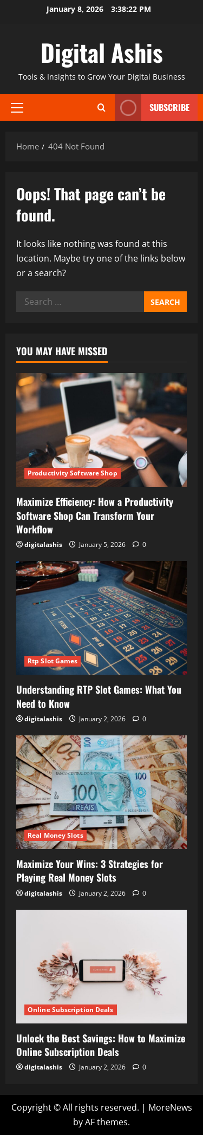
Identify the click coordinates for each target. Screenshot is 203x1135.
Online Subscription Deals (71, 1009)
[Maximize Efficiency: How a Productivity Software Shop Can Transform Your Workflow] (101, 430)
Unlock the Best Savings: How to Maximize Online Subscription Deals (100, 1045)
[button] (17, 107)
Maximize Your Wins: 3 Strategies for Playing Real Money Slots (89, 870)
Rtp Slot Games (52, 661)
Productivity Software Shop (72, 473)
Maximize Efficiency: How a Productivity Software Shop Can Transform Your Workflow (94, 515)
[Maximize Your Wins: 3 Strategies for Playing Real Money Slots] (101, 792)
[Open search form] (101, 107)
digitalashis (43, 544)
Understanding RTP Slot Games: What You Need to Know (98, 696)
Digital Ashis (102, 52)
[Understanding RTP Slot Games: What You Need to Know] (101, 618)
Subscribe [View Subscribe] (152, 107)
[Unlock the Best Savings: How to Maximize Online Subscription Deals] (101, 966)
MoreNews (170, 1107)
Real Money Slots (55, 835)
